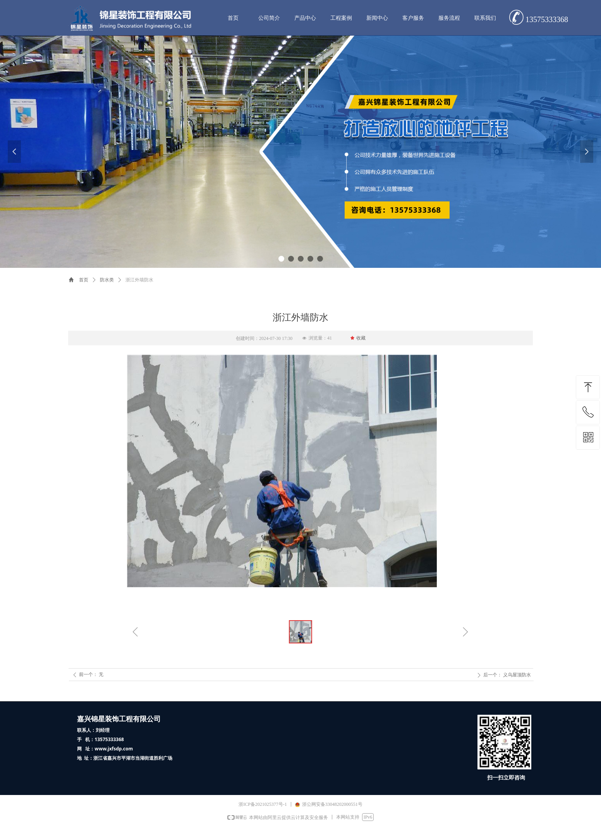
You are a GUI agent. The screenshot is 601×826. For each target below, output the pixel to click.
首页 (83, 280)
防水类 (107, 280)
